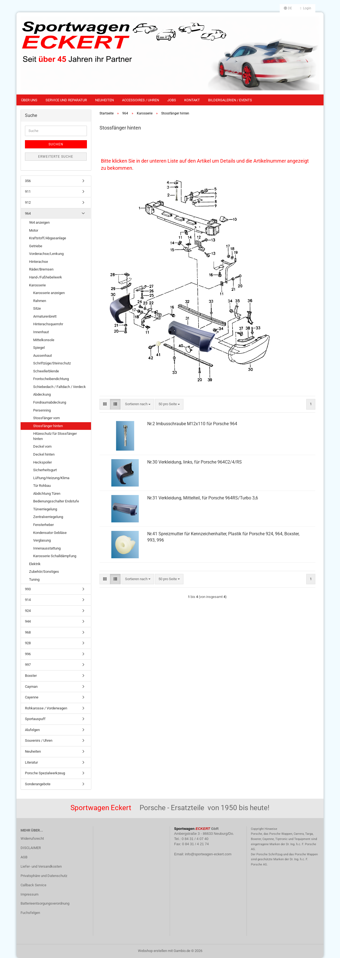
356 (28, 181)
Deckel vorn (42, 446)
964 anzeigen (39, 222)
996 (28, 654)
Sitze (37, 308)
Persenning (42, 410)
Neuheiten (104, 100)
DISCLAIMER (31, 848)
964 (28, 213)
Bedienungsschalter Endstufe (56, 501)
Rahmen (39, 301)
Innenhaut (41, 332)
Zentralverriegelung (48, 517)
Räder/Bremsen (41, 269)
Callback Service (33, 885)
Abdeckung (42, 394)
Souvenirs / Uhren (38, 740)
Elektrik (35, 564)
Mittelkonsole (43, 340)
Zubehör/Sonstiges (44, 571)
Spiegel (39, 348)
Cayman (31, 686)
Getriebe (35, 246)
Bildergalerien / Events (230, 100)
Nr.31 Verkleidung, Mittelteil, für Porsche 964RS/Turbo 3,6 (202, 497)
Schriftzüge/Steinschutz (52, 363)
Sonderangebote (37, 784)
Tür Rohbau (42, 486)
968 (28, 632)
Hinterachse (38, 262)
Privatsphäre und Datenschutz (44, 876)
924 (28, 611)
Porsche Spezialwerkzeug (45, 773)
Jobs (171, 100)
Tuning (34, 579)
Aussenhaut (42, 355)
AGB (24, 857)
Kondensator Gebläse (50, 533)
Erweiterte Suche (55, 157)
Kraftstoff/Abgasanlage (47, 238)
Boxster (31, 676)
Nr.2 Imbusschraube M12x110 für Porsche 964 (192, 423)
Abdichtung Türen (46, 493)
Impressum (29, 894)
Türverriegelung (45, 509)
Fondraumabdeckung (49, 402)
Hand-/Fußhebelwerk (45, 277)
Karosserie (37, 285)
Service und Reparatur (66, 100)
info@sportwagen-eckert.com (208, 854)
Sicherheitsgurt (45, 470)
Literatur (31, 762)
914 (28, 600)
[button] (288, 8)
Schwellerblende (46, 371)
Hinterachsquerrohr (48, 324)
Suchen (56, 144)
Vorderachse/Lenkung (46, 254)
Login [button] (305, 8)
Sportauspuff (35, 719)
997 (28, 665)
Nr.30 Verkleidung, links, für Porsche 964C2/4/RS (194, 462)
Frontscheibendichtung (51, 379)
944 (28, 621)
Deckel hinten (44, 454)
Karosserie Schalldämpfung (54, 556)
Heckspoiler (42, 462)
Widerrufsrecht (32, 838)
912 (28, 202)
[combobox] (137, 404)
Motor (33, 230)
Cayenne (31, 697)
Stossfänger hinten (48, 426)
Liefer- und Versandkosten (41, 866)
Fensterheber (43, 525)
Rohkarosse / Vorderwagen (46, 708)
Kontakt (192, 100)
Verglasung (42, 540)
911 (28, 191)
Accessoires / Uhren (140, 100)
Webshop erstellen (152, 951)
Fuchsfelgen (30, 913)
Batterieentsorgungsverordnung (45, 903)
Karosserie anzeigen (49, 293)
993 (28, 589)
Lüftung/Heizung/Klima (51, 478)
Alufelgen (32, 730)
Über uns (29, 100)
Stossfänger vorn (46, 418)
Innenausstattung (47, 548)
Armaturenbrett (44, 316)
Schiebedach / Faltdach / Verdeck (59, 387)
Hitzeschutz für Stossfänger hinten (55, 436)
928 (28, 643)
